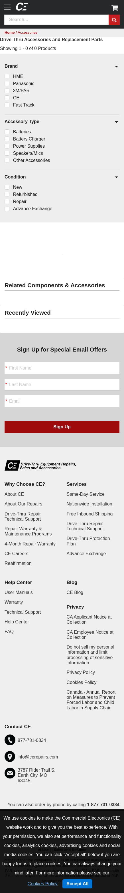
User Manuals (19, 592)
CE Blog (75, 592)
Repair (20, 201)
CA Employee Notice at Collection (90, 635)
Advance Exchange (32, 208)
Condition (62, 177)
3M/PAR (21, 90)
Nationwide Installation (89, 503)
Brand (62, 66)
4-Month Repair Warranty (30, 543)
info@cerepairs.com (37, 756)
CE (16, 97)
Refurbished (25, 194)
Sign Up (61, 426)
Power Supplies (29, 146)
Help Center (17, 621)
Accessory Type (62, 122)
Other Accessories (31, 160)
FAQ (9, 631)
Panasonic (23, 83)
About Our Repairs (23, 503)
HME (18, 76)
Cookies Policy (82, 682)
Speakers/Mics (28, 153)
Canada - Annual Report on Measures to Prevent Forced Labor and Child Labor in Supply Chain (91, 700)
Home (10, 32)
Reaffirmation (18, 563)
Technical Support (23, 612)
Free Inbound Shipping (90, 513)
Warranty (14, 602)
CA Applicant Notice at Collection (89, 620)
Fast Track (23, 105)
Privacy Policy (81, 672)
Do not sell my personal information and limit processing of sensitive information (90, 655)
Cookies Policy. (43, 883)
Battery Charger (29, 139)
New (17, 187)
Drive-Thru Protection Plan (88, 541)
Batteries (22, 131)
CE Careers (17, 553)
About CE (14, 494)
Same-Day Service (86, 494)
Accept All (77, 883)
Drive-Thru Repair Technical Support (23, 516)
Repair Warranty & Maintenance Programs (28, 531)
